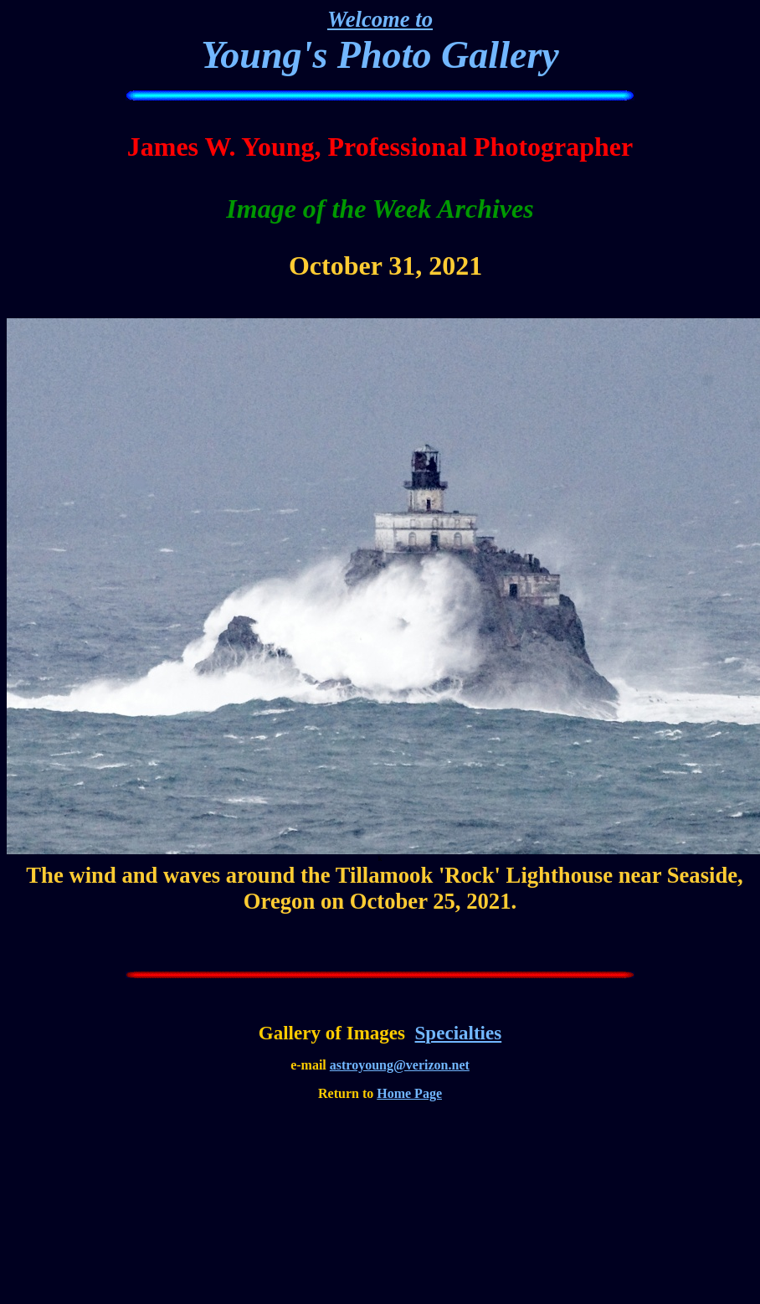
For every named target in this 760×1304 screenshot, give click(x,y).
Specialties (458, 1033)
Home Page (409, 1093)
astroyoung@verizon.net (400, 1065)
